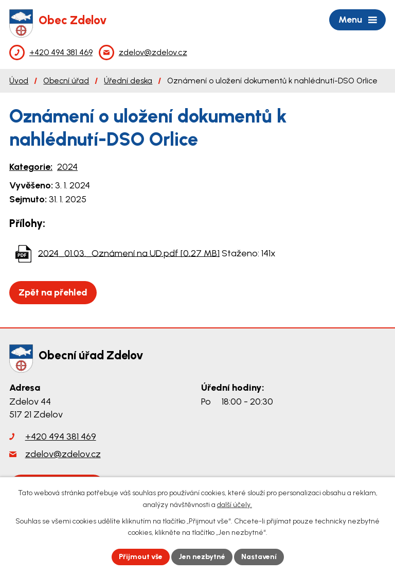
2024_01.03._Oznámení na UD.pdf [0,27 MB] (129, 252)
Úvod (18, 80)
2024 (67, 166)
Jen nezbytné (201, 556)
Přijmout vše (141, 556)
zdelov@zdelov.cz (63, 454)
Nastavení (259, 556)
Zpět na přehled (53, 292)
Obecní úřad (66, 80)
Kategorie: (30, 166)
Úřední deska (128, 80)
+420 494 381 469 (60, 436)
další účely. (234, 504)
